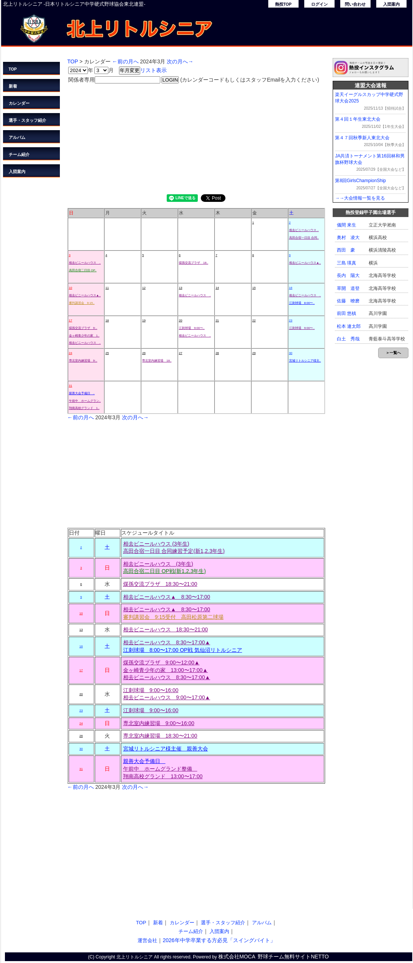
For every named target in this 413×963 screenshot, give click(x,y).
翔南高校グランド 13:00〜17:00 (163, 776)
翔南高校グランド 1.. (84, 408)
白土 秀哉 (348, 338)
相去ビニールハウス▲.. (305, 262)
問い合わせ (355, 4)
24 (70, 353)
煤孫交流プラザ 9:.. (83, 328)
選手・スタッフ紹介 (27, 120)
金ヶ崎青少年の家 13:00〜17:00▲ (165, 670)
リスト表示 (153, 70)
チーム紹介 (19, 154)
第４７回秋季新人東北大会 (362, 137)
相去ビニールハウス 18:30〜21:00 (165, 629)
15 (254, 288)
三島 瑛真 (346, 263)
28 (217, 353)
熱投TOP (283, 4)
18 (107, 320)
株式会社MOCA (236, 957)
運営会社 (147, 940)
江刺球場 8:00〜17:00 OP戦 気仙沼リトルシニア (182, 650)
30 (291, 353)
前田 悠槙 (346, 313)
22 (254, 320)
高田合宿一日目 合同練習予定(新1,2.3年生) (174, 551)
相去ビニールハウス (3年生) (156, 544)
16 (291, 288)
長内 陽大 (348, 275)
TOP (13, 69)
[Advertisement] (196, 137)
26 (143, 353)
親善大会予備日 (144, 761)
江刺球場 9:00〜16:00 (150, 690)
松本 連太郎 (349, 326)
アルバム (17, 137)
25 (107, 353)
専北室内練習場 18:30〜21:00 (160, 736)
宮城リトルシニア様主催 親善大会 (165, 749)
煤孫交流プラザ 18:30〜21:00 (160, 584)
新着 (13, 86)
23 (291, 320)
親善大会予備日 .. (82, 393)
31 (70, 385)
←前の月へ (125, 61)
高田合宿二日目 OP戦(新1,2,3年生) (164, 571)
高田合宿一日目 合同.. (304, 237)
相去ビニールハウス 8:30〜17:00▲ (166, 642)
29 (254, 353)
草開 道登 (348, 288)
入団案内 (391, 4)
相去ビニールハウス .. (304, 230)
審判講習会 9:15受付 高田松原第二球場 (173, 617)
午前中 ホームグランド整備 (160, 769)
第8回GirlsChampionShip (360, 180)
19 (143, 320)
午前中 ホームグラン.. (85, 401)
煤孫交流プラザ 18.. (193, 262)
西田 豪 (346, 250)
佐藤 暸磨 (348, 301)
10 (70, 288)
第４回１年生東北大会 (357, 119)
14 (217, 288)
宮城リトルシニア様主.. (305, 360)
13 (180, 288)
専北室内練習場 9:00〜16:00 (158, 723)
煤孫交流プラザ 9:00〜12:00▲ (161, 662)
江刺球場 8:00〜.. (302, 303)
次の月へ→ (180, 61)
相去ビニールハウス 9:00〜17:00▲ (166, 697)
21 (217, 320)
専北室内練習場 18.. (156, 360)
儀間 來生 (346, 225)
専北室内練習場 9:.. (83, 360)
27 (180, 353)
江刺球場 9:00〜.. (192, 328)
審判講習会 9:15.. (82, 303)
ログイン (319, 4)
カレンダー (19, 103)
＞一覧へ (393, 353)
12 (143, 288)
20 (180, 320)
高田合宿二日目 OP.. (83, 270)
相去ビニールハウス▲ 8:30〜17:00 (166, 597)
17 (70, 320)
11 (107, 288)
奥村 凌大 (348, 237)
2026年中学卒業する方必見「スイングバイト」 (219, 940)
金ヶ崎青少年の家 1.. (84, 335)
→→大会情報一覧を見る (360, 198)
